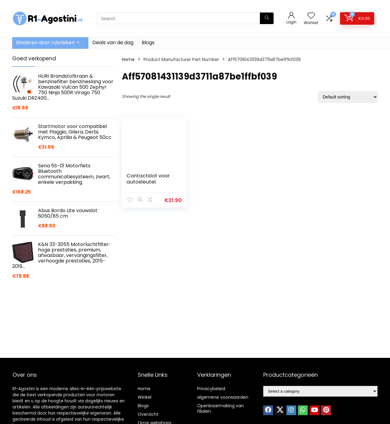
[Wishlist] (311, 16)
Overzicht (148, 414)
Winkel (144, 397)
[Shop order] (348, 97)
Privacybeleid (211, 389)
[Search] (267, 18)
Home (128, 59)
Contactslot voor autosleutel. (148, 178)
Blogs (148, 42)
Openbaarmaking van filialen (220, 408)
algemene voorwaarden (222, 397)
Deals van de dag (112, 42)
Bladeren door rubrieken (45, 42)
